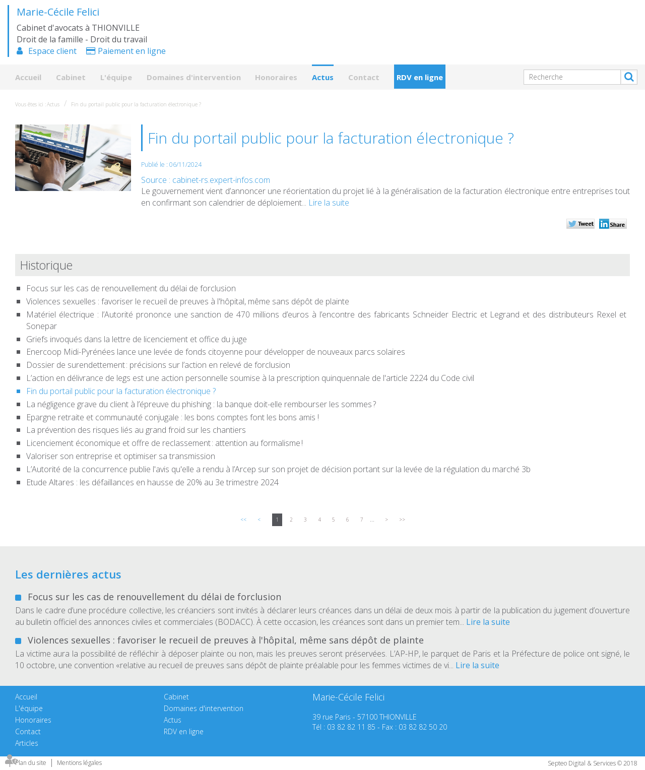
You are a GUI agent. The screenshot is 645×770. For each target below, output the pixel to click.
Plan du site (30, 762)
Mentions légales (79, 762)
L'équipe (116, 77)
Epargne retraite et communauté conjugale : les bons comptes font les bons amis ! (172, 417)
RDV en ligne (420, 77)
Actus (323, 77)
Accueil (28, 77)
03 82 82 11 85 (351, 727)
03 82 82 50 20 (423, 727)
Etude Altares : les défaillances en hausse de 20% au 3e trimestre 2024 (152, 482)
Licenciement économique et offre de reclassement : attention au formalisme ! (164, 442)
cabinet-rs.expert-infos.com (221, 179)
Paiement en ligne (132, 50)
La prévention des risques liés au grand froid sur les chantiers (136, 429)
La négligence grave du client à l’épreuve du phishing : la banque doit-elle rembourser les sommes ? (201, 404)
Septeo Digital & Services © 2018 (592, 763)
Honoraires (276, 77)
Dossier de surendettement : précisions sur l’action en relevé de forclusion (158, 364)
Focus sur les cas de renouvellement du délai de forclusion (131, 288)
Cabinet (71, 77)
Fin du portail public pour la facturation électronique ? (136, 104)
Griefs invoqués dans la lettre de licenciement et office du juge (136, 339)
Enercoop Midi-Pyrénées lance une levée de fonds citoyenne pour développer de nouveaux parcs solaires (215, 351)
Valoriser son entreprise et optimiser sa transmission (120, 456)
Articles (26, 743)
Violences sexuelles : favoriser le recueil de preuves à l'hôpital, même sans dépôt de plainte (187, 301)
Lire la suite (328, 202)
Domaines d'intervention (194, 77)
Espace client (52, 50)
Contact (363, 77)
